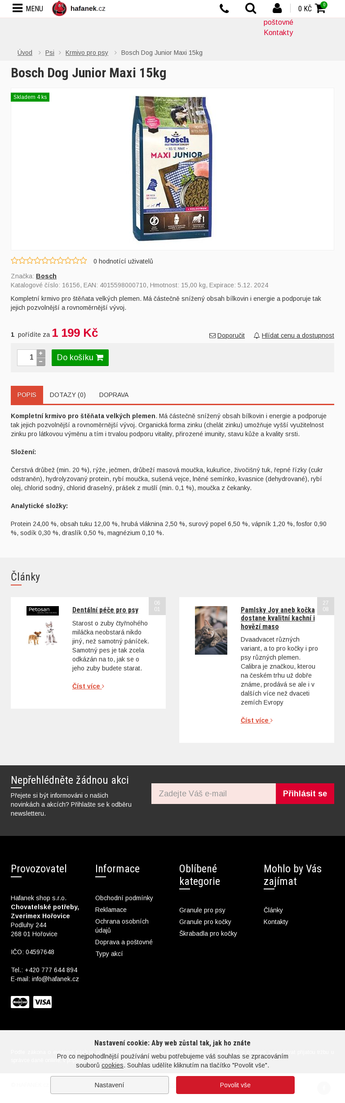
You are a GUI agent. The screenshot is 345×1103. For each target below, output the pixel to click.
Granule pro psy (202, 910)
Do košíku (80, 357)
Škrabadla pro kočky (208, 933)
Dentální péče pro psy (105, 610)
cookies (113, 1065)
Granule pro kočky (205, 921)
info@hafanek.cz (55, 978)
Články (273, 910)
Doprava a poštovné (124, 942)
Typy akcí (109, 953)
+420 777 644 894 (51, 969)
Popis (27, 394)
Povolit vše (235, 1085)
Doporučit (227, 335)
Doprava (113, 394)
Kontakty (278, 32)
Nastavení (109, 1085)
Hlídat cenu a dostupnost (294, 335)
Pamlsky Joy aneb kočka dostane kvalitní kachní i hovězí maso (278, 618)
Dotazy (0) (68, 394)
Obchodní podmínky (124, 898)
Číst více (88, 686)
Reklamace (111, 909)
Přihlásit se (305, 793)
